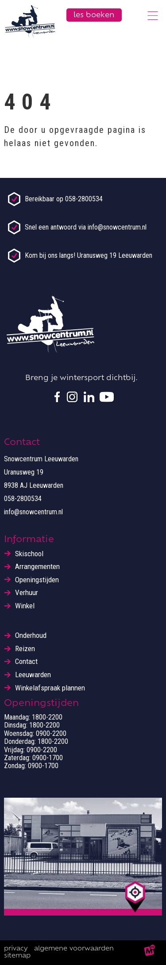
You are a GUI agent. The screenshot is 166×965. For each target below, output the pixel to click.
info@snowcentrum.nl (33, 512)
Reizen (25, 649)
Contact (26, 661)
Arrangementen (37, 566)
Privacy (16, 949)
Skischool (29, 554)
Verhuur (26, 592)
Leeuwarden (33, 675)
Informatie (29, 539)
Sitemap (17, 956)
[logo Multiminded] (149, 952)
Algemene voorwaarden (74, 949)
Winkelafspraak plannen (50, 688)
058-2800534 (23, 498)
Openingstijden (37, 580)
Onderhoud (30, 635)
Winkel (25, 606)
